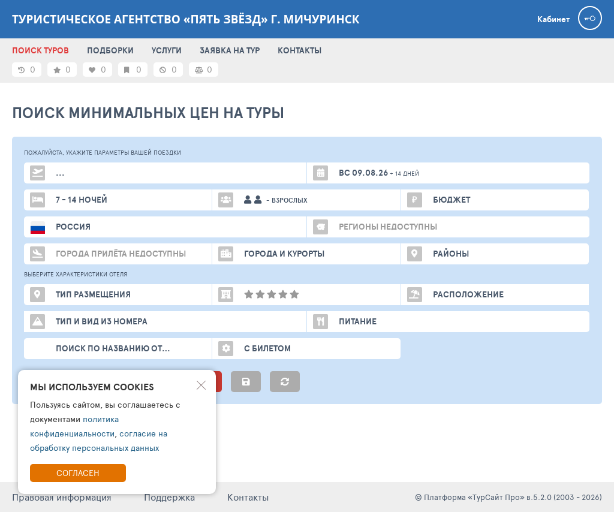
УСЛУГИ (167, 50)
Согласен (78, 472)
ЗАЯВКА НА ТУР (230, 50)
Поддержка (169, 497)
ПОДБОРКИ (110, 50)
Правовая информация (62, 497)
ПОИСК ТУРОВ (40, 50)
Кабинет (553, 19)
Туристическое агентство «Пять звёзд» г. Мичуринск (186, 19)
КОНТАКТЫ (299, 50)
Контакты (248, 497)
